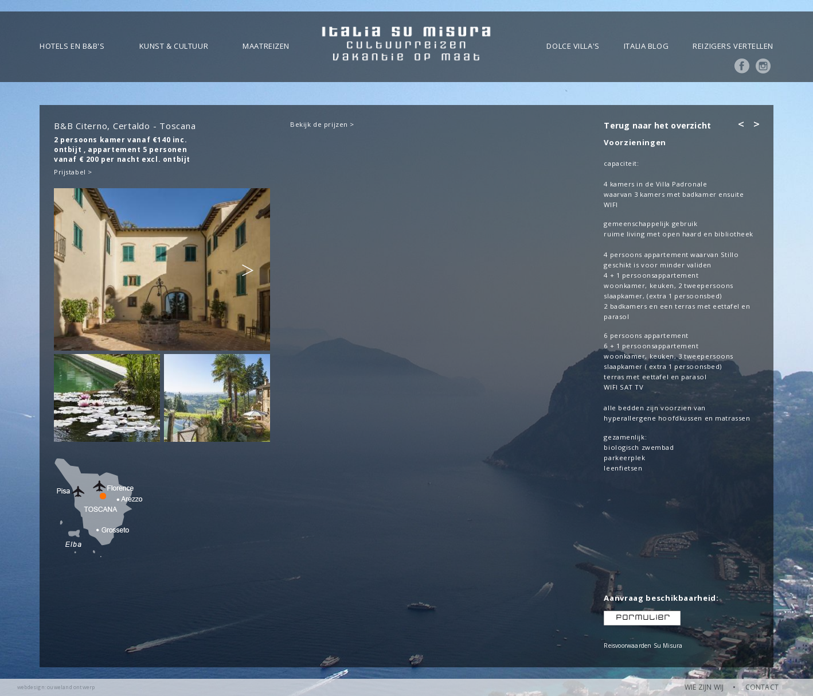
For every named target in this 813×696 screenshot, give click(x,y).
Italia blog (646, 46)
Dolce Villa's (572, 46)
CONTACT (762, 687)
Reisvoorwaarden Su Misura (643, 645)
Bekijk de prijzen (319, 124)
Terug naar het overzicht (657, 125)
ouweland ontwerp (71, 687)
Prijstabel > (73, 172)
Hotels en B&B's (72, 46)
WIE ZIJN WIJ (704, 687)
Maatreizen (266, 46)
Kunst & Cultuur (173, 46)
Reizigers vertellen (733, 46)
